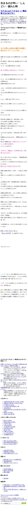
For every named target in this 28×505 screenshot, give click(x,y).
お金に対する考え (8, 450)
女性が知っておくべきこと (11, 462)
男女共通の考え (8, 461)
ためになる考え (8, 425)
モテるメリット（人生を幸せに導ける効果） (12, 373)
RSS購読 (16, 495)
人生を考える (7, 408)
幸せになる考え (8, 420)
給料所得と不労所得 (9, 451)
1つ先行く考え (7, 423)
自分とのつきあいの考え (10, 440)
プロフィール (4, 495)
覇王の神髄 (7, 472)
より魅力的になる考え (10, 426)
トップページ (4, 21)
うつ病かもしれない (9, 404)
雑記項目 (6, 478)
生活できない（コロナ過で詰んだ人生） (14, 484)
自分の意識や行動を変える (11, 442)
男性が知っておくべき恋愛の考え (13, 459)
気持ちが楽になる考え (10, 422)
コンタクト (11, 495)
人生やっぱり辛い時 (9, 414)
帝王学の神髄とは (8, 469)
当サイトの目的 (12, 498)
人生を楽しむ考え (8, 428)
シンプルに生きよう (9, 433)
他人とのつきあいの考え (10, 444)
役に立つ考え (7, 429)
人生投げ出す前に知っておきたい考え (14, 401)
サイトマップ (4, 496)
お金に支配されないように (11, 453)
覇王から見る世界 (8, 470)
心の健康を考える (8, 434)
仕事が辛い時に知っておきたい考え (13, 403)
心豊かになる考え (8, 431)
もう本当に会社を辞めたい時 (11, 406)
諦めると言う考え (8, 412)
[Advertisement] (13, 258)
